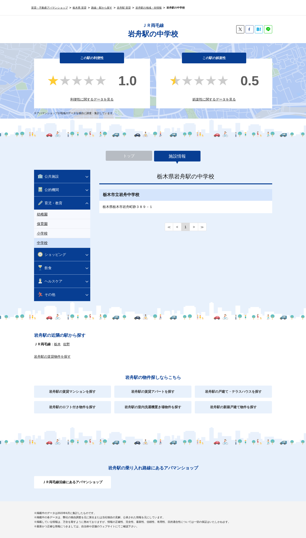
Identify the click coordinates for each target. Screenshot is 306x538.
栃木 (57, 344)
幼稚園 (42, 214)
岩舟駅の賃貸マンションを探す (72, 391)
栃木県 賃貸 (79, 7)
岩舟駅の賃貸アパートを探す (153, 391)
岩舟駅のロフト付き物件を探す (72, 407)
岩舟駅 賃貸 (124, 7)
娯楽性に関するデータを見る (214, 99)
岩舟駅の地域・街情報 (148, 7)
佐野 (66, 344)
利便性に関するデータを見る (92, 99)
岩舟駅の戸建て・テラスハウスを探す (233, 391)
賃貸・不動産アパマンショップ (49, 7)
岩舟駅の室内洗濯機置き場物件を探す (153, 407)
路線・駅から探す (101, 7)
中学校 (42, 243)
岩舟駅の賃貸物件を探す (52, 356)
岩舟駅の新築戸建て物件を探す (233, 407)
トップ (128, 156)
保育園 (42, 224)
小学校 (42, 233)
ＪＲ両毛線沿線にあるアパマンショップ (72, 482)
